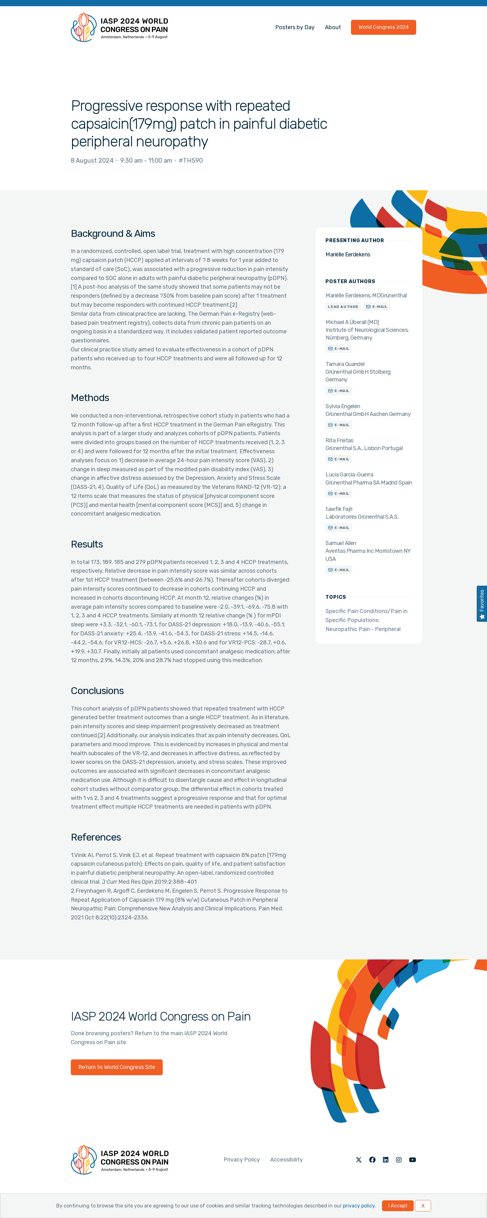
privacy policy (359, 1206)
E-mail (380, 306)
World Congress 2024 (384, 27)
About (333, 27)
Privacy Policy (242, 1159)
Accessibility (286, 1159)
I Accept (397, 1206)
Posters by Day (295, 27)
